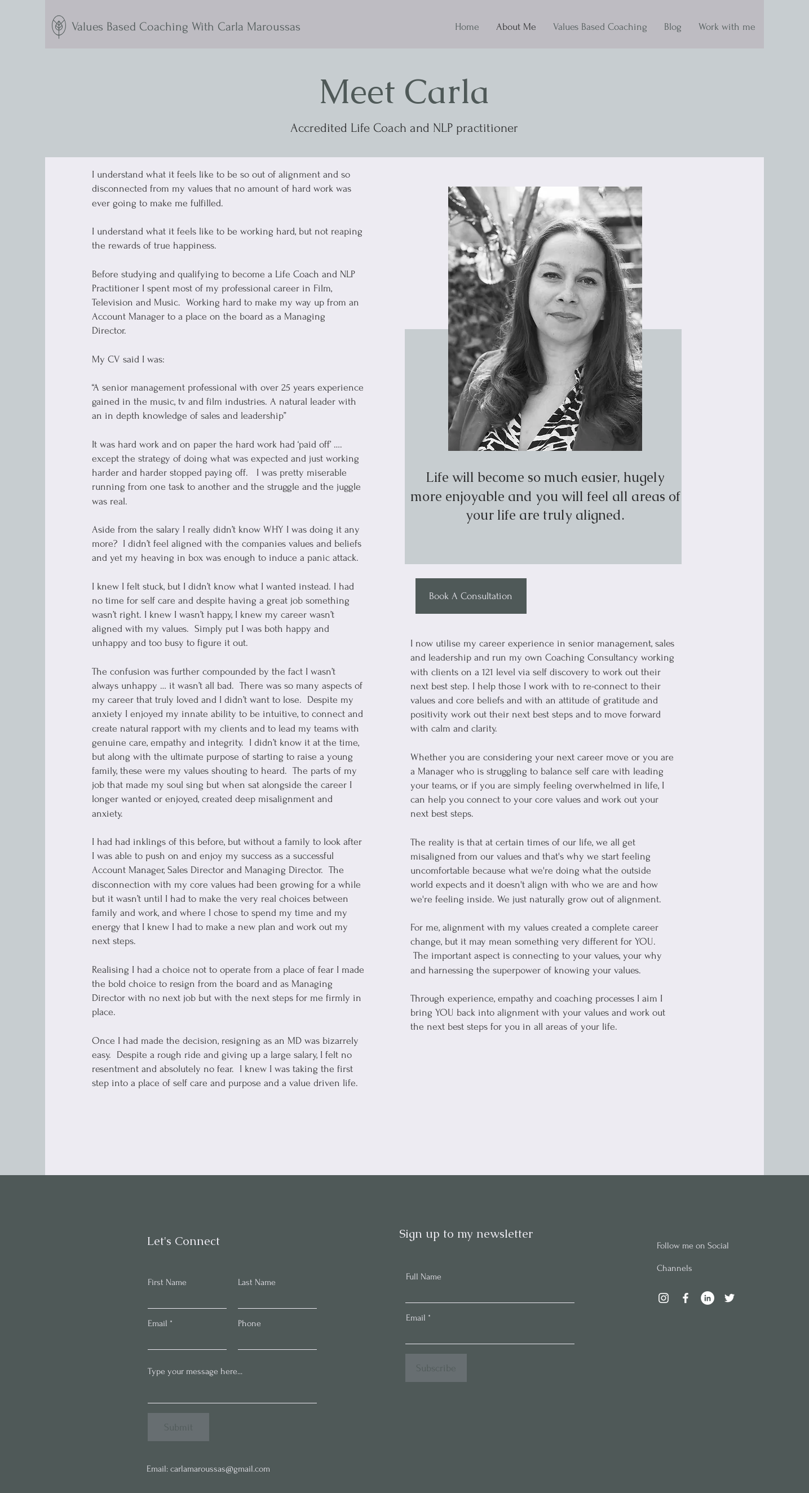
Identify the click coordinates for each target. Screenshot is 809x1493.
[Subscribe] (436, 1368)
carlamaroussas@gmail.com (220, 1469)
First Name (167, 1282)
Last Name (257, 1282)
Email (157, 1323)
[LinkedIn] (707, 1298)
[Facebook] (685, 1298)
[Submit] (178, 1427)
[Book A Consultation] (471, 596)
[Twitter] (729, 1298)
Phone (249, 1323)
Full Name (423, 1276)
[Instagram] (663, 1298)
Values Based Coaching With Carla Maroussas (186, 26)
